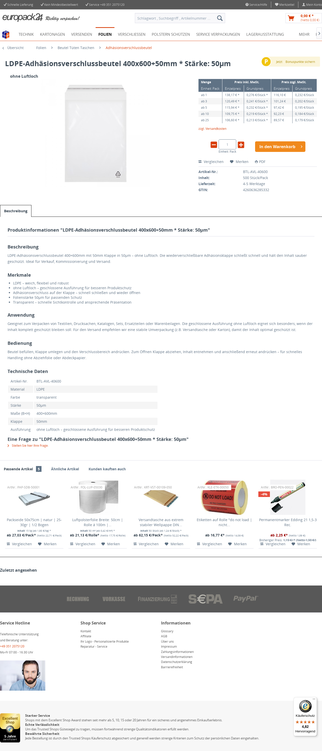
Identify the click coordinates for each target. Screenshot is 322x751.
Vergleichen (211, 161)
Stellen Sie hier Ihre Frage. (28, 445)
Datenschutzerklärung (176, 662)
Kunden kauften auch (107, 469)
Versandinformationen (176, 657)
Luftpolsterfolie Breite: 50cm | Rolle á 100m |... (97, 522)
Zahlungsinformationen (177, 652)
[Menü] (314, 700)
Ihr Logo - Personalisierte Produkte (104, 641)
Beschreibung (15, 210)
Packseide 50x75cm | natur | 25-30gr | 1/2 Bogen (34, 522)
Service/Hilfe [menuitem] (256, 5)
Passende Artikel (23, 469)
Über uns (167, 641)
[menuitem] (284, 5)
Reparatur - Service (93, 646)
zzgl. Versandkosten (212, 129)
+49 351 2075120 (112, 5)
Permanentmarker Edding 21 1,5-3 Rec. (288, 522)
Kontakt (85, 631)
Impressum (169, 646)
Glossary (167, 631)
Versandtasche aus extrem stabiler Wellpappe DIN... (161, 522)
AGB (164, 636)
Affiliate (85, 636)
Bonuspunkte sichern (300, 62)
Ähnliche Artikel (65, 469)
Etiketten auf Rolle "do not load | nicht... (224, 522)
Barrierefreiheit (172, 667)
